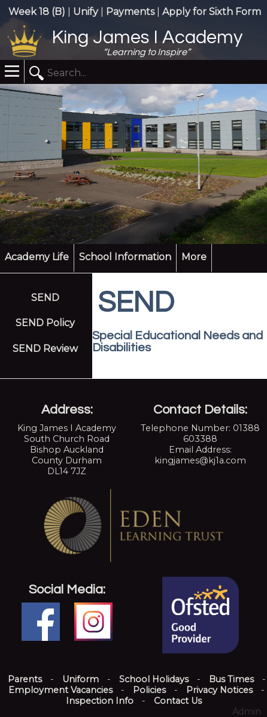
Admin (246, 711)
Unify (85, 11)
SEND (45, 297)
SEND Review (45, 348)
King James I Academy (146, 37)
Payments (130, 11)
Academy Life (37, 257)
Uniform (80, 679)
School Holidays (154, 679)
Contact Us (178, 700)
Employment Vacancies (60, 690)
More (194, 257)
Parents (25, 679)
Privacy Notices (219, 690)
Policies (149, 690)
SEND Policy (45, 323)
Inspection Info (100, 700)
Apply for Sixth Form (211, 11)
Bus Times (231, 679)
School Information (125, 257)
